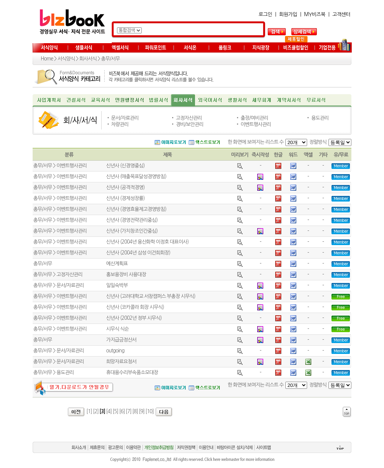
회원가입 (288, 14)
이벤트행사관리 (256, 124)
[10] (150, 411)
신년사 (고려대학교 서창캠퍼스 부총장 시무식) (150, 296)
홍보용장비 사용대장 (126, 274)
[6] (122, 411)
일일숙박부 (117, 285)
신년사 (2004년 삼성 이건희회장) (138, 252)
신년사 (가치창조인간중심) (132, 231)
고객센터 (341, 14)
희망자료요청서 (121, 361)
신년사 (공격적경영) (125, 187)
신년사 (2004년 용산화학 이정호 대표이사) (147, 241)
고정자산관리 (189, 118)
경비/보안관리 (189, 124)
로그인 (265, 14)
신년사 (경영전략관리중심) (132, 220)
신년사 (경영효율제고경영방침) (136, 209)
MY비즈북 (315, 14)
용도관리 (319, 118)
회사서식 (87, 58)
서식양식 (66, 58)
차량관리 (119, 124)
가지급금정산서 (121, 339)
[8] (135, 411)
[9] (141, 411)
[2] (96, 411)
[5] (115, 411)
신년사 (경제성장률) (125, 198)
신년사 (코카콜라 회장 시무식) (135, 307)
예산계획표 (117, 263)
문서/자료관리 (124, 118)
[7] (128, 411)
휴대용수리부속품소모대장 (132, 372)
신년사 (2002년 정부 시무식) (134, 318)
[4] (109, 411)
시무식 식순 (117, 329)
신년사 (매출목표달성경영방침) (136, 176)
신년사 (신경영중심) (125, 165)
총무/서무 (110, 58)
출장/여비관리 (254, 118)
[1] (89, 411)
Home (47, 58)
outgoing (115, 350)
